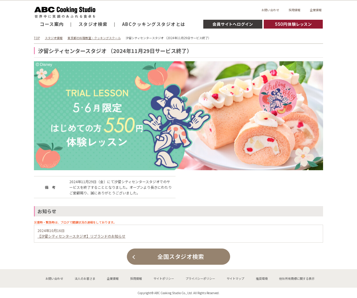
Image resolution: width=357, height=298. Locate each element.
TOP (37, 38)
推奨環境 (262, 278)
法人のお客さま (85, 278)
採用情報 (294, 10)
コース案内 (52, 24)
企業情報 (316, 10)
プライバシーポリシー (200, 278)
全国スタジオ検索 (180, 256)
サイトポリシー (163, 278)
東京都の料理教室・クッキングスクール (94, 38)
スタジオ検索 (93, 24)
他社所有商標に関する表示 (297, 278)
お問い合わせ (270, 10)
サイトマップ (235, 278)
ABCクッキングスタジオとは (154, 24)
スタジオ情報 (54, 38)
